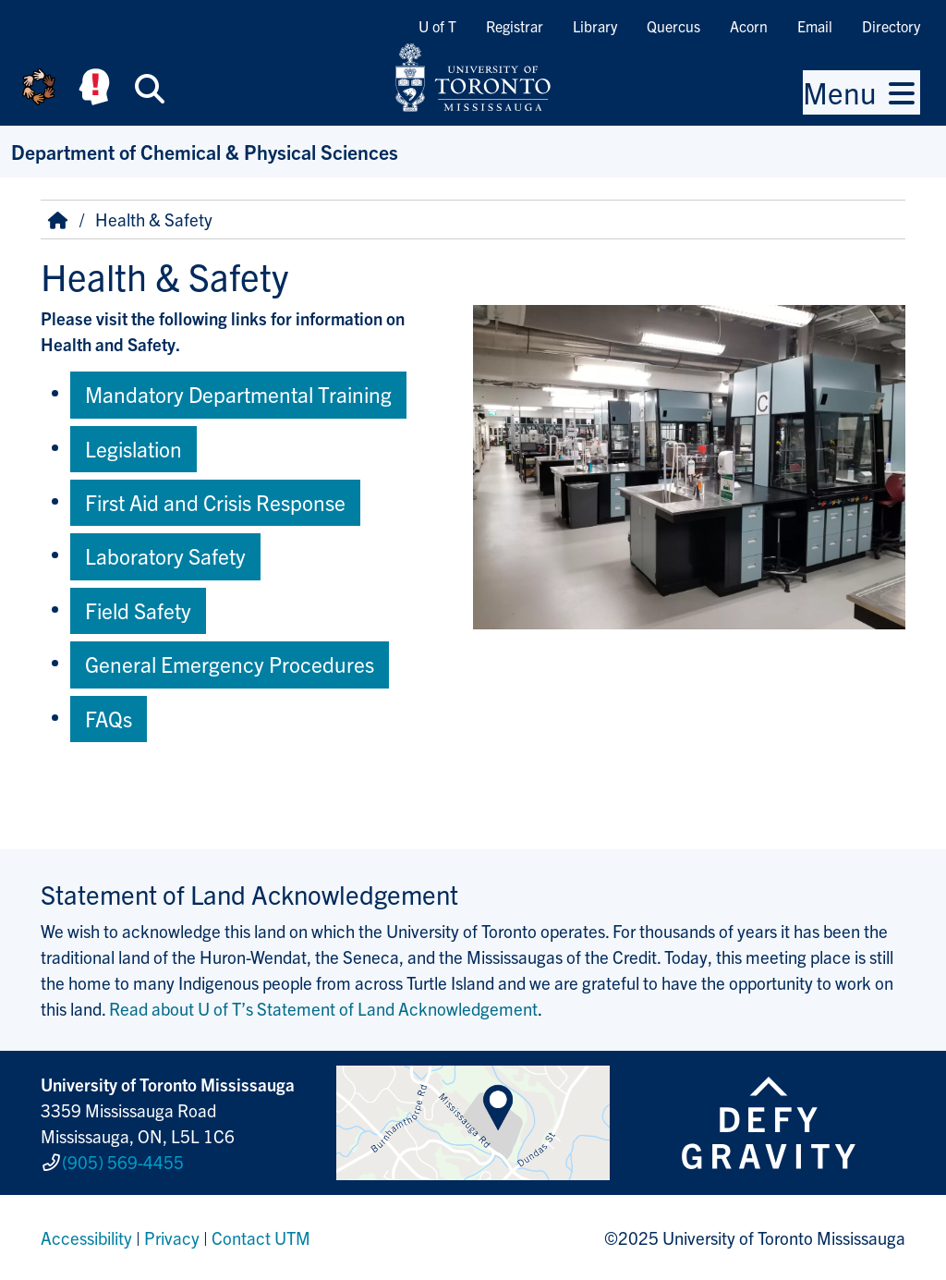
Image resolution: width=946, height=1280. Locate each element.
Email (814, 26)
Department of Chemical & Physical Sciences (204, 151)
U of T (437, 26)
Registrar (514, 26)
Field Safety (138, 610)
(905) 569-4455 (123, 1162)
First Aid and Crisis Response (215, 502)
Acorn (749, 26)
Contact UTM (261, 1237)
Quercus (673, 26)
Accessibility (86, 1237)
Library (595, 26)
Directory (891, 26)
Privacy (172, 1237)
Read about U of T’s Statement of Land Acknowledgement (323, 1008)
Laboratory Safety (165, 555)
